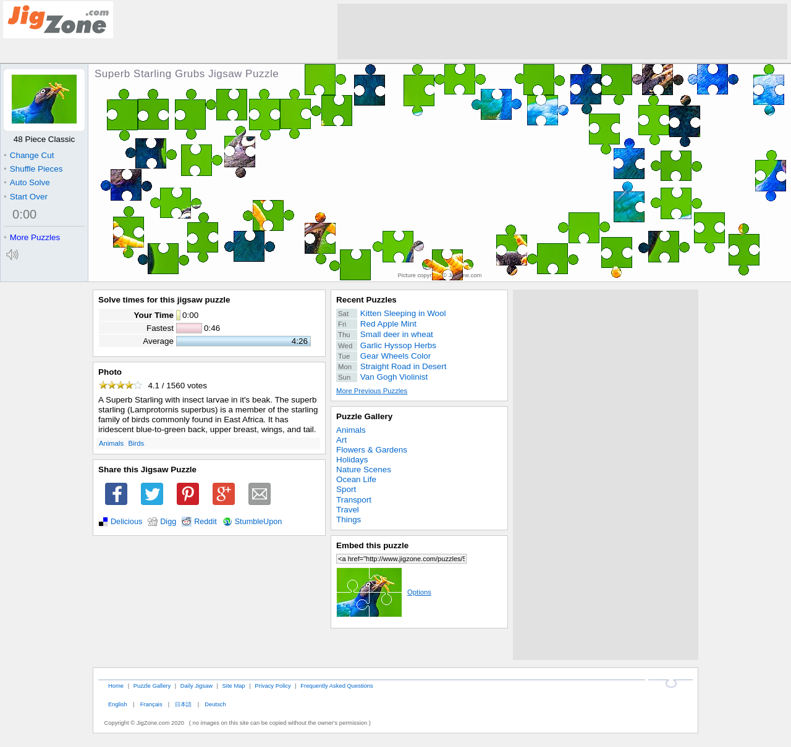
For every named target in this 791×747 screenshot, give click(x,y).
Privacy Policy (272, 685)
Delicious (126, 521)
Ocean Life (356, 479)
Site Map (233, 685)
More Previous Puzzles (371, 390)
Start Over (26, 196)
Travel (347, 509)
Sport (346, 489)
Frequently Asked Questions (336, 685)
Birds (137, 443)
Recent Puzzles (366, 299)
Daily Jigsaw (196, 685)
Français (151, 704)
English (117, 704)
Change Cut (29, 155)
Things (348, 519)
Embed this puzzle (372, 545)
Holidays (352, 459)
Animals (111, 443)
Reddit (205, 521)
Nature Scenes (363, 469)
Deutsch (215, 704)
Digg (168, 521)
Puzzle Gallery (364, 416)
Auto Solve (27, 182)
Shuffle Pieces (33, 168)
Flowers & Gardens (371, 449)
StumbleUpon (258, 521)
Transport (353, 499)
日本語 (183, 704)
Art (341, 439)
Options (383, 592)
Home (116, 685)
